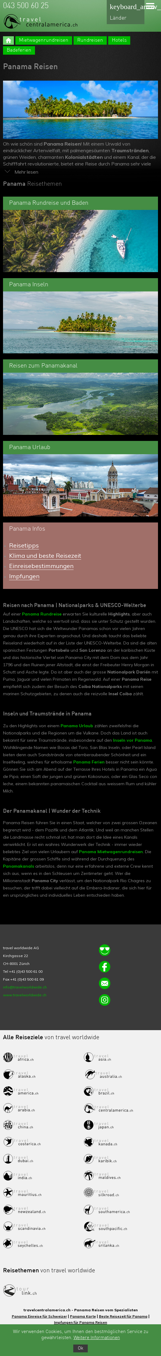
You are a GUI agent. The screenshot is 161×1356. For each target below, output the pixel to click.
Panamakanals (19, 866)
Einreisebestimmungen (41, 566)
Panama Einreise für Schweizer (39, 1316)
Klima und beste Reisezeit (45, 555)
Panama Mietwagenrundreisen (111, 851)
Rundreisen (90, 40)
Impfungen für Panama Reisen (80, 1322)
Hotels (119, 40)
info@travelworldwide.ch (25, 987)
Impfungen (24, 576)
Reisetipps (24, 545)
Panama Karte (83, 1316)
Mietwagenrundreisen (43, 40)
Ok (80, 1348)
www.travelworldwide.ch (24, 995)
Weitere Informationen (97, 1337)
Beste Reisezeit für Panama (123, 1316)
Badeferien (19, 50)
